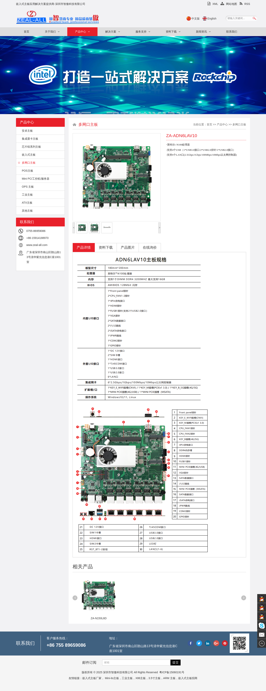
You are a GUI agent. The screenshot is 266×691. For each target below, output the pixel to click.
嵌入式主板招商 (187, 678)
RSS (245, 3)
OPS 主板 (26, 186)
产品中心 (82, 31)
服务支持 (143, 31)
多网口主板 (26, 162)
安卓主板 (25, 130)
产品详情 (84, 247)
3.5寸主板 (154, 678)
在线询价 (150, 247)
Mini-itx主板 (112, 678)
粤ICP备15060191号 (171, 672)
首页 (26, 31)
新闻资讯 (203, 31)
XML (212, 3)
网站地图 (229, 3)
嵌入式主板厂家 (91, 678)
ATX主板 (25, 202)
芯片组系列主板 (29, 146)
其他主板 (25, 210)
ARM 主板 (169, 678)
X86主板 (140, 678)
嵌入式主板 (26, 154)
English (217, 18)
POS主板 (25, 170)
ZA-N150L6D (99, 618)
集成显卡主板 (28, 138)
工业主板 (25, 194)
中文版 (201, 18)
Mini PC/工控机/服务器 (33, 178)
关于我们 (52, 31)
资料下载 (173, 31)
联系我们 (231, 31)
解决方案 (112, 31)
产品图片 (128, 247)
